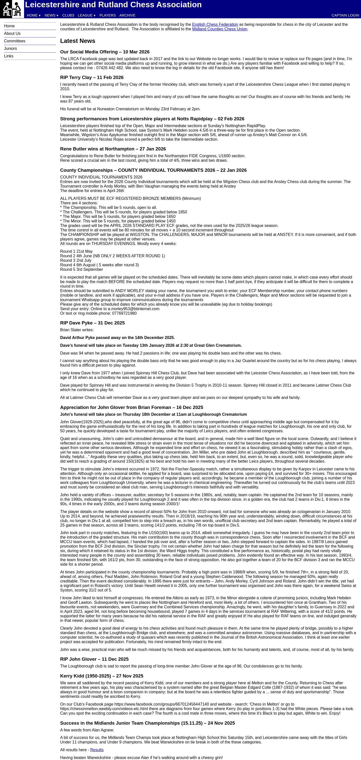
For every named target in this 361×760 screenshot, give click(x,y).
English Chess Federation (215, 24)
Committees (14, 41)
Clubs (68, 15)
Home (32, 15)
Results (97, 750)
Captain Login (345, 15)
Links (8, 56)
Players (108, 15)
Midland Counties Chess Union (219, 29)
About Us (12, 33)
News (50, 15)
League (85, 15)
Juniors (10, 48)
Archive (127, 15)
